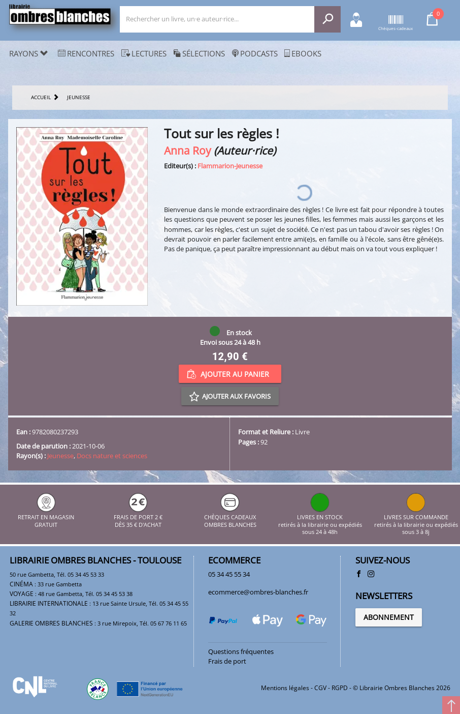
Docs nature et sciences (112, 455)
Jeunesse (60, 455)
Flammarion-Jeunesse (230, 165)
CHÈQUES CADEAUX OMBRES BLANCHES (230, 517)
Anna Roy (187, 150)
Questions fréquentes (241, 651)
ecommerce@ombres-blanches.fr (258, 592)
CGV (320, 687)
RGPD (340, 687)
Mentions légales (285, 687)
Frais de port (227, 661)
